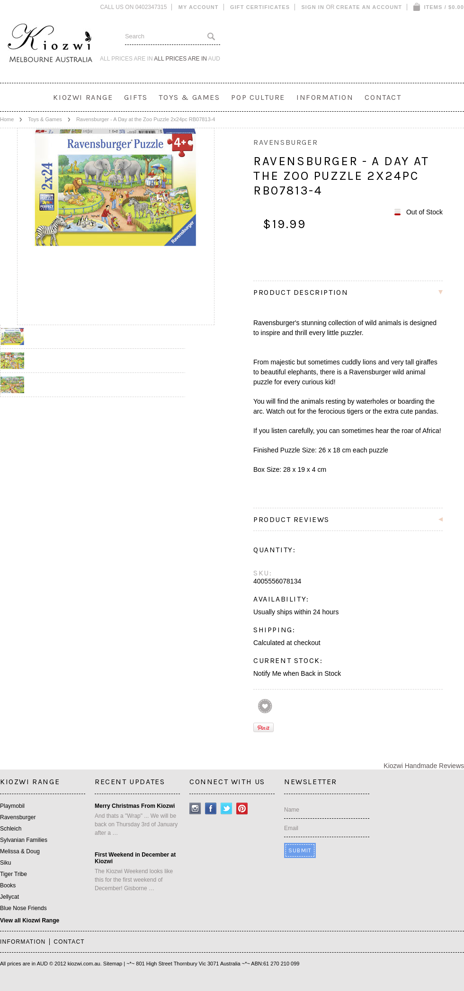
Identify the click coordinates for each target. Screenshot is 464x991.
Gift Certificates (260, 7)
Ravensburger (18, 817)
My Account (198, 7)
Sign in (312, 7)
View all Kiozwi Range (29, 920)
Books (8, 885)
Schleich (10, 828)
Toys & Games (189, 97)
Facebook (211, 808)
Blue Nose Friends (23, 908)
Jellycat (9, 897)
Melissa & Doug (20, 851)
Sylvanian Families (23, 840)
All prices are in (187, 58)
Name (291, 809)
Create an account (369, 7)
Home (7, 119)
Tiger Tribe (13, 874)
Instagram (195, 808)
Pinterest (242, 808)
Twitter (226, 808)
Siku (5, 862)
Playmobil (12, 806)
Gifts (135, 97)
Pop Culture (258, 97)
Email (291, 828)
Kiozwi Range (83, 97)
